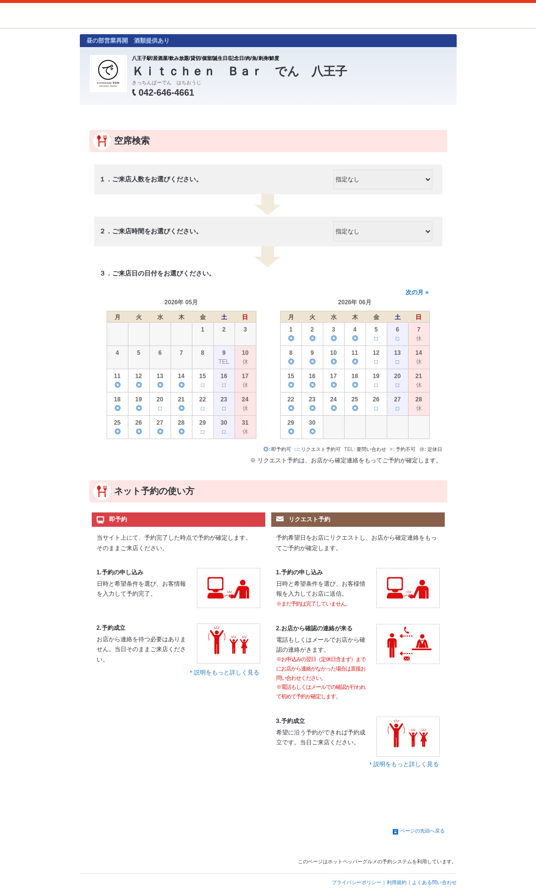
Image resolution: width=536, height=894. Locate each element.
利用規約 (397, 882)
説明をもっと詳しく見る (226, 672)
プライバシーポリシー (356, 882)
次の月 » (417, 292)
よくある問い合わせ (434, 882)
